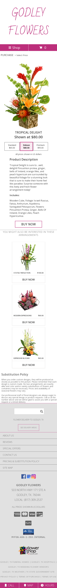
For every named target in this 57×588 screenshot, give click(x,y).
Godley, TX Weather (13, 572)
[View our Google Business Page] (28, 477)
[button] (28, 532)
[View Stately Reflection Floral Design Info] (28, 257)
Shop (14, 47)
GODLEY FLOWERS (28, 22)
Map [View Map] (28, 585)
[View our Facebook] (23, 477)
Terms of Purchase (29, 576)
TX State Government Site (40, 572)
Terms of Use (49, 576)
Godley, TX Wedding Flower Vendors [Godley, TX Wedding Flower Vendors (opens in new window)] (28, 567)
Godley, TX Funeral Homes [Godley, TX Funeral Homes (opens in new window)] (14, 562)
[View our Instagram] (33, 477)
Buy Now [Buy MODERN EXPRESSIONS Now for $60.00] (28, 322)
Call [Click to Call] (9, 585)
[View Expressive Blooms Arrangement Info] (28, 342)
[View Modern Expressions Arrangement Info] (28, 299)
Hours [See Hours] (47, 585)
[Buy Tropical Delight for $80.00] (28, 224)
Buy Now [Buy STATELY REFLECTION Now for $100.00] (28, 279)
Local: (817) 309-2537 (29, 500)
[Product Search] (29, 411)
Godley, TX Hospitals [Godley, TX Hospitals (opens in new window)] (43, 562)
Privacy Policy (9, 576)
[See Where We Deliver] (28, 427)
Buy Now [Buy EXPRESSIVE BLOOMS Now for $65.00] (28, 365)
